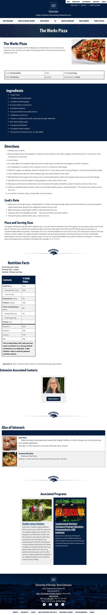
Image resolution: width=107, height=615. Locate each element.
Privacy (92, 612)
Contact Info (74, 5)
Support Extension (95, 5)
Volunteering (86, 2)
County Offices (99, 21)
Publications (44, 21)
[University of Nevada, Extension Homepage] (53, 579)
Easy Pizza (22, 437)
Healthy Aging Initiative (33, 523)
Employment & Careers (66, 612)
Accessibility (24, 612)
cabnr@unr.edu (53, 596)
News (68, 2)
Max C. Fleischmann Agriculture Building (48, 593)
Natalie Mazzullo (53, 399)
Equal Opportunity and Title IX (47, 612)
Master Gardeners (67, 21)
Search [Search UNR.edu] (104, 2)
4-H (55, 21)
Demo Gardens (84, 21)
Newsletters (76, 2)
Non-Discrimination (81, 612)
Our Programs (8, 21)
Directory (83, 5)
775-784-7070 (48, 598)
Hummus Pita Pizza (26, 453)
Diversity (15, 612)
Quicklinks (96, 2)
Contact (33, 612)
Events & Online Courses (26, 21)
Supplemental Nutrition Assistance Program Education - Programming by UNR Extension (69, 528)
